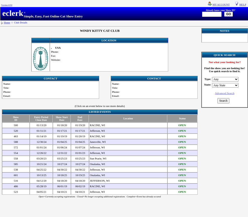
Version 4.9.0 (6, 5)
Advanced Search (224, 93)
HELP (242, 4)
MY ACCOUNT (221, 4)
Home (7, 22)
